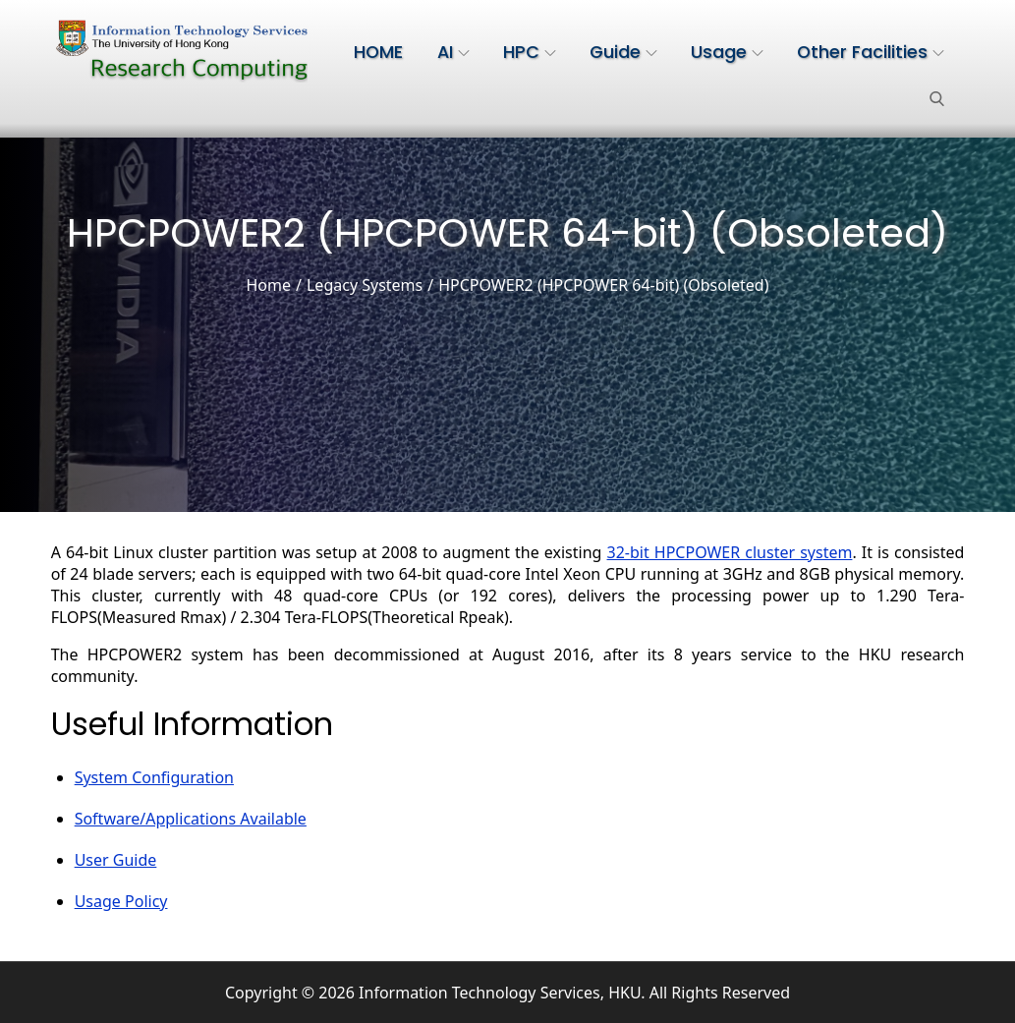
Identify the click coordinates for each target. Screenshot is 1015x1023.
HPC (529, 52)
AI (453, 52)
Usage (727, 52)
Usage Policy (121, 901)
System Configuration (154, 777)
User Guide (116, 860)
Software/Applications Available (191, 818)
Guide (623, 52)
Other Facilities (870, 52)
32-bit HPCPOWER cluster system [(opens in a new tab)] (730, 552)
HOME (378, 52)
